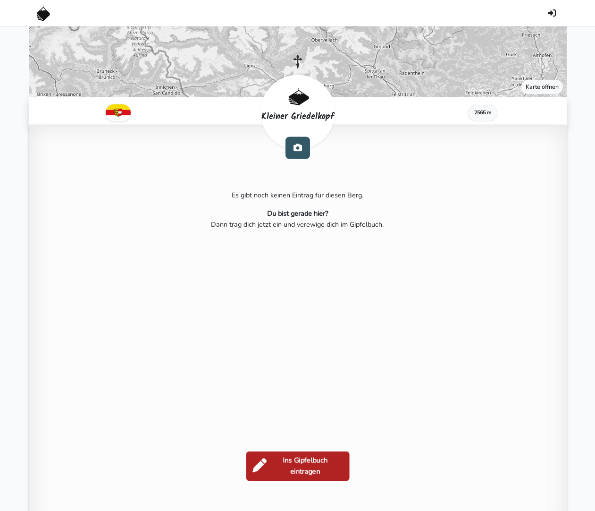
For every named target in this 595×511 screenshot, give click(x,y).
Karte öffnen (542, 87)
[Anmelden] (552, 13)
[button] (297, 62)
